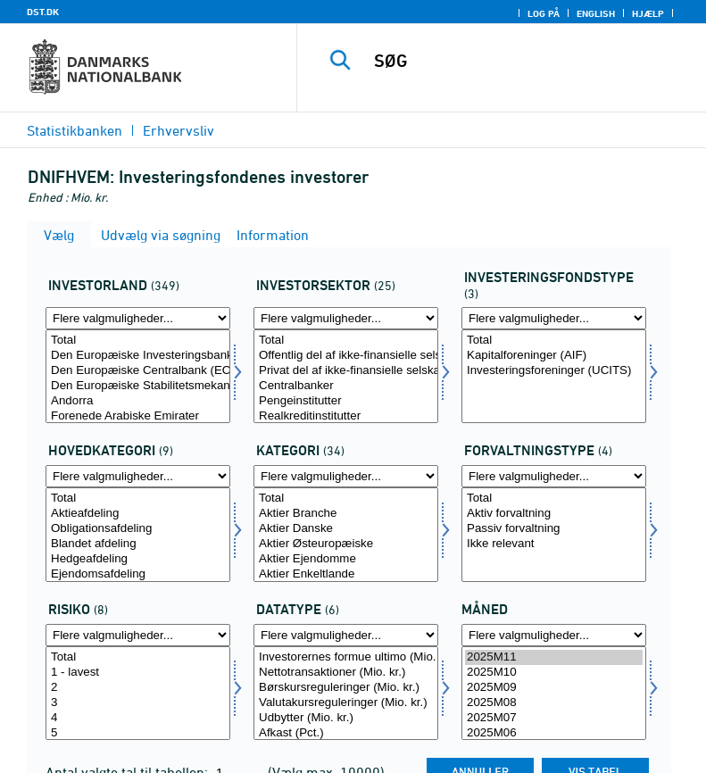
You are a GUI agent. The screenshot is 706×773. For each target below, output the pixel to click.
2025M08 (554, 703)
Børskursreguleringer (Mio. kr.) (346, 687)
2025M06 (554, 733)
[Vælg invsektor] (345, 376)
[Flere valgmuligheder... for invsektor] (345, 318)
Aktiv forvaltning (554, 513)
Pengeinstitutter (346, 401)
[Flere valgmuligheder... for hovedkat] (138, 476)
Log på (543, 13)
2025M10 (554, 672)
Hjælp (648, 13)
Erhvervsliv (178, 130)
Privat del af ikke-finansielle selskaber (346, 370)
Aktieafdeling (138, 513)
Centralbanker (346, 386)
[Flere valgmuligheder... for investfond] (553, 318)
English (596, 13)
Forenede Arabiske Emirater (138, 416)
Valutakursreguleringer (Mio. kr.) (346, 703)
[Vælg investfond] (553, 376)
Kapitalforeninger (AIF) (554, 355)
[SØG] (528, 61)
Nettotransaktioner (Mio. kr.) (346, 672)
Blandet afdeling (138, 544)
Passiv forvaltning (554, 528)
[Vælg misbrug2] (345, 534)
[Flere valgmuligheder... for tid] (553, 635)
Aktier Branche (346, 513)
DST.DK (43, 11)
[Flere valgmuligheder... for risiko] (138, 635)
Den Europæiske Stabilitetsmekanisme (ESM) (138, 386)
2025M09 (554, 687)
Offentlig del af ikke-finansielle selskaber (346, 355)
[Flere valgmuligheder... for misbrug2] (345, 476)
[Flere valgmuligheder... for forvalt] (553, 476)
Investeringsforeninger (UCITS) (554, 370)
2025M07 (554, 718)
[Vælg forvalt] (553, 534)
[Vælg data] (345, 693)
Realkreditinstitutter (346, 416)
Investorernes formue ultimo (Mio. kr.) (346, 657)
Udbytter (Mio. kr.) (346, 718)
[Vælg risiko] (138, 693)
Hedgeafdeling (138, 559)
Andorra (138, 401)
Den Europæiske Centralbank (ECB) (138, 370)
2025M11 (554, 657)
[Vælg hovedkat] (138, 534)
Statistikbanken (74, 130)
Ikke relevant (554, 544)
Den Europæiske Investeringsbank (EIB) (138, 355)
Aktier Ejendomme (346, 559)
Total (138, 340)
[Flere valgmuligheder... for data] (345, 635)
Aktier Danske (346, 528)
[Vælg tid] (553, 693)
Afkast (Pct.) (346, 733)
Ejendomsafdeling (138, 574)
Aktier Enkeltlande (346, 574)
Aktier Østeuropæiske (346, 544)
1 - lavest (138, 672)
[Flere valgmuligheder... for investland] (138, 318)
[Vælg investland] (138, 376)
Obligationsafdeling (138, 528)
